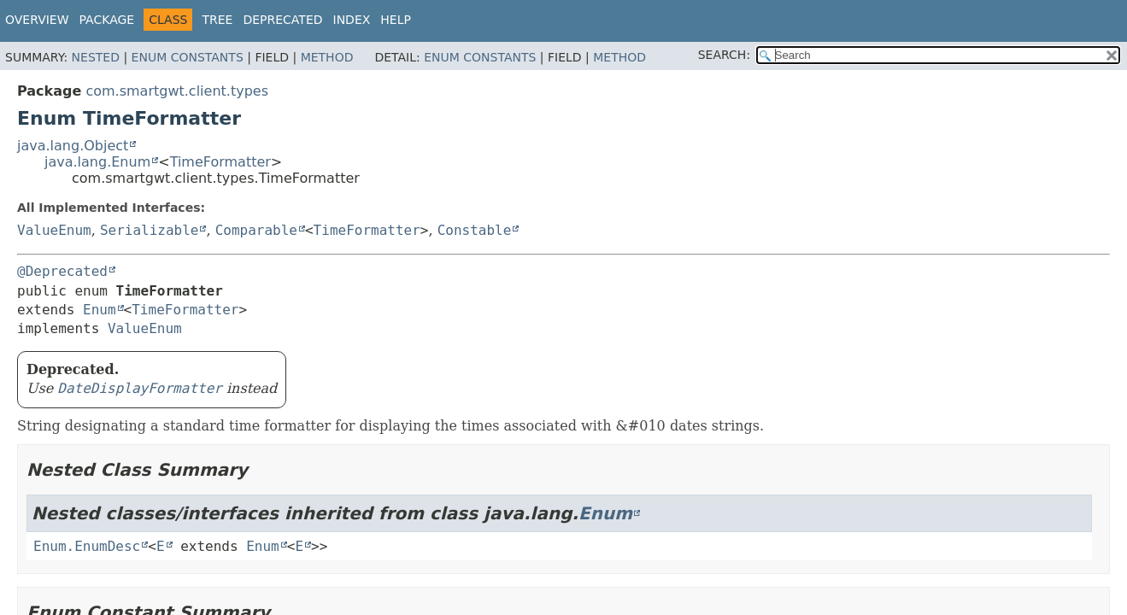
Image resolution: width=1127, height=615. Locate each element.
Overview (37, 19)
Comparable (256, 230)
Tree (217, 19)
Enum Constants (188, 57)
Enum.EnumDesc (86, 546)
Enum (99, 310)
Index (352, 19)
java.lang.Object (72, 146)
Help (395, 19)
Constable (474, 230)
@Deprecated (62, 271)
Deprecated (282, 19)
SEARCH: (724, 55)
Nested (96, 57)
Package (107, 19)
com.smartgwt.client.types (176, 91)
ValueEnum (54, 230)
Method (327, 57)
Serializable (149, 230)
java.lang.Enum (97, 162)
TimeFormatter (220, 162)
